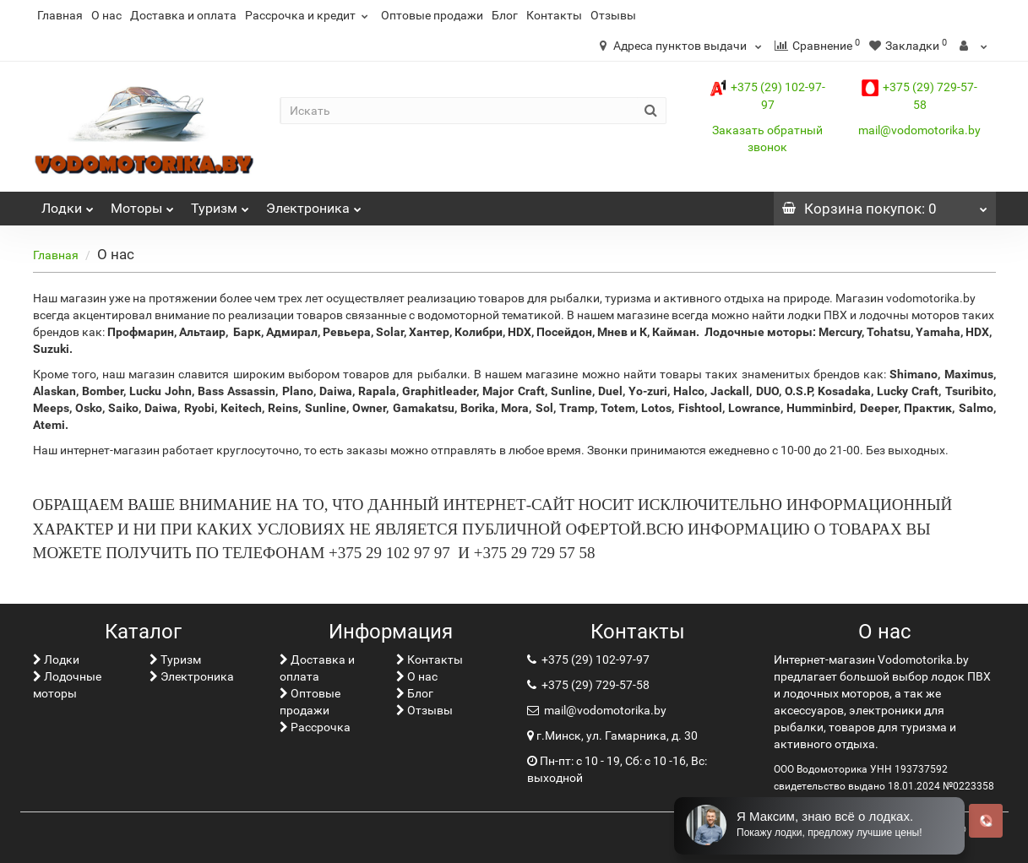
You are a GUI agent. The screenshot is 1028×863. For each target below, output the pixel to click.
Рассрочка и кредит (309, 15)
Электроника (314, 204)
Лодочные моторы (67, 685)
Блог (505, 15)
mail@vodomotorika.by (919, 130)
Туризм (220, 204)
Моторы (142, 204)
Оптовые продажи (432, 15)
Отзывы (613, 15)
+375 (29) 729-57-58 (594, 685)
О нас (106, 15)
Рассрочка (315, 727)
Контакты (554, 15)
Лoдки (67, 204)
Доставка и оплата (183, 15)
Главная (60, 15)
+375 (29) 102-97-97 (594, 659)
